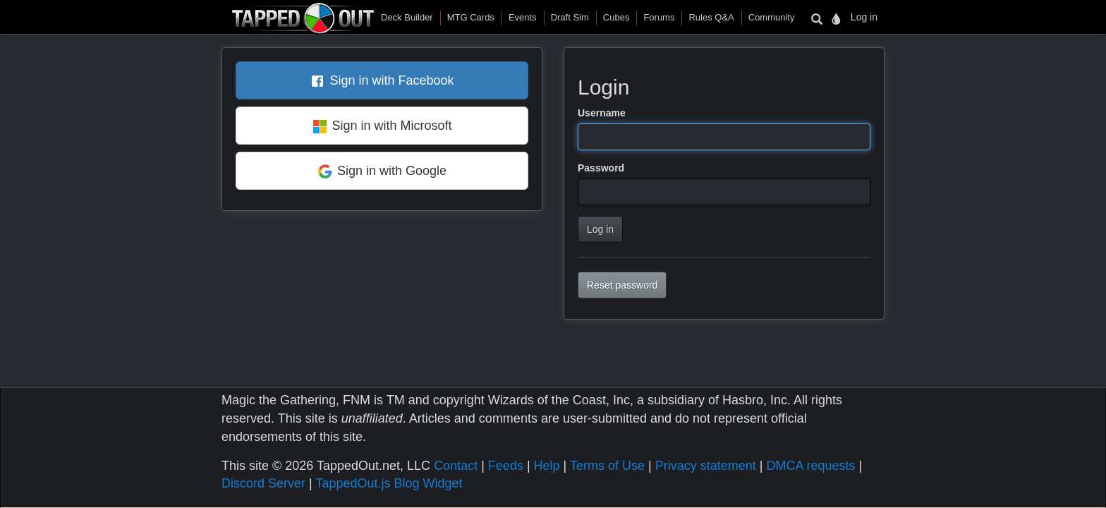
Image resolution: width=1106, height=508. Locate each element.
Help (547, 466)
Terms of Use (607, 466)
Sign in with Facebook (391, 80)
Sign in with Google (391, 171)
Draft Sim (570, 17)
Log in (864, 17)
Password (601, 168)
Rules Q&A (711, 17)
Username (602, 113)
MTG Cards (470, 17)
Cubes (616, 17)
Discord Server (263, 483)
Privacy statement (705, 466)
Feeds (505, 466)
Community (771, 17)
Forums (658, 17)
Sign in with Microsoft (391, 126)
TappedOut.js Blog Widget (388, 483)
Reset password (622, 285)
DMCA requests (810, 466)
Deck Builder (407, 17)
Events (523, 17)
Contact (456, 466)
